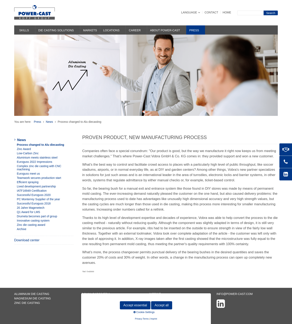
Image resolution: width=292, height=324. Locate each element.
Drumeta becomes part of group (37, 216)
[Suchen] (271, 13)
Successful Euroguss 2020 (34, 195)
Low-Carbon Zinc (28, 153)
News (21, 140)
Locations (111, 30)
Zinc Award (24, 149)
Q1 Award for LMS (28, 212)
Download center (27, 240)
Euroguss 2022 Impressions (34, 161)
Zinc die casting (27, 302)
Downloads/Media (96, 294)
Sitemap (88, 302)
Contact (211, 12)
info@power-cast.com (235, 294)
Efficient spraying (28, 182)
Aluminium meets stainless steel (37, 157)
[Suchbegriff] (250, 13)
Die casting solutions (56, 30)
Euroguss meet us (28, 173)
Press (194, 30)
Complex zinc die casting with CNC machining (39, 167)
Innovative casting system (33, 220)
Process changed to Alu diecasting (40, 144)
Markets (90, 30)
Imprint (155, 294)
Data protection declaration (172, 298)
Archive (21, 229)
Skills (24, 30)
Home (227, 12)
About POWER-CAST (165, 30)
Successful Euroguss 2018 (34, 203)
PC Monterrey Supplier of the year (38, 199)
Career (135, 30)
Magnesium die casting (32, 298)
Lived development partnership (36, 186)
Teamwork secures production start (39, 177)
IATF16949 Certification (32, 190)
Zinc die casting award (31, 224)
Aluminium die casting (31, 294)
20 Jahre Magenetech (30, 207)
